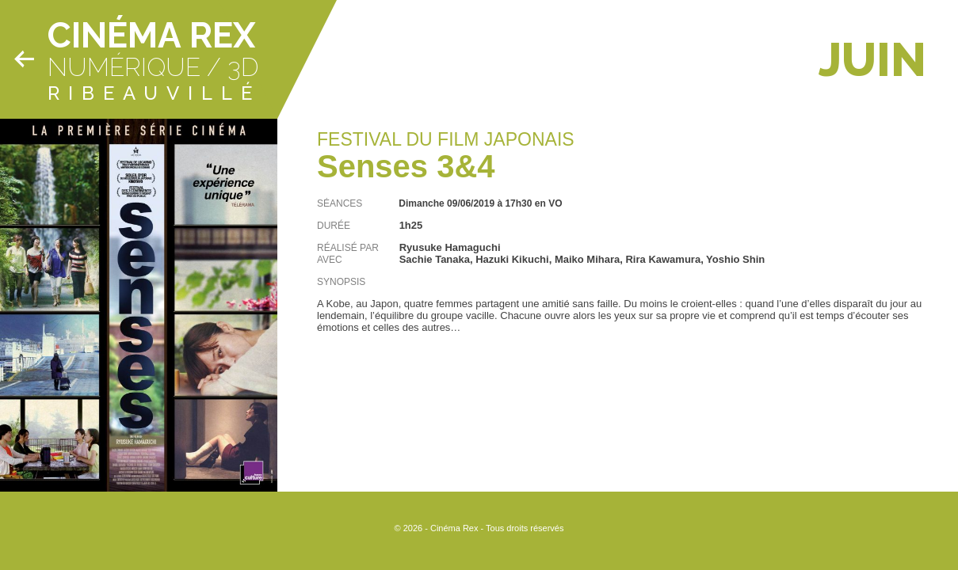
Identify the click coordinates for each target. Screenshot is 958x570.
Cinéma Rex (151, 35)
